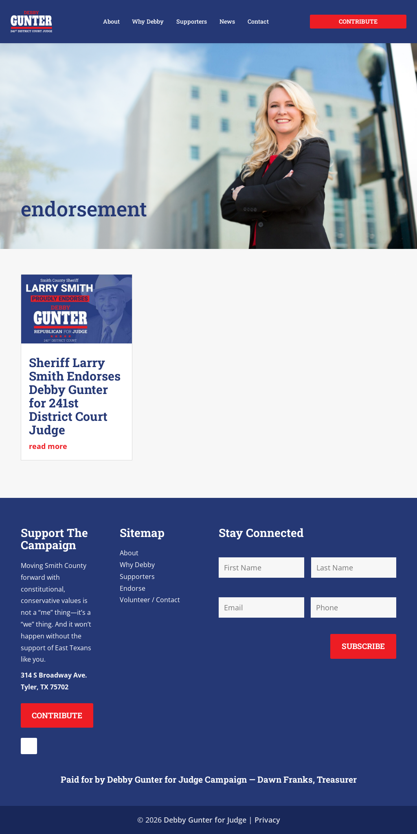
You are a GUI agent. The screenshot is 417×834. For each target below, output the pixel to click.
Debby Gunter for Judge (205, 820)
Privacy (267, 820)
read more (48, 446)
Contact (258, 21)
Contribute (358, 21)
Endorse (132, 588)
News (227, 21)
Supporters (191, 21)
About (111, 21)
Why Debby (148, 21)
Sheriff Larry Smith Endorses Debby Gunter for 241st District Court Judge (75, 396)
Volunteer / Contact (150, 599)
